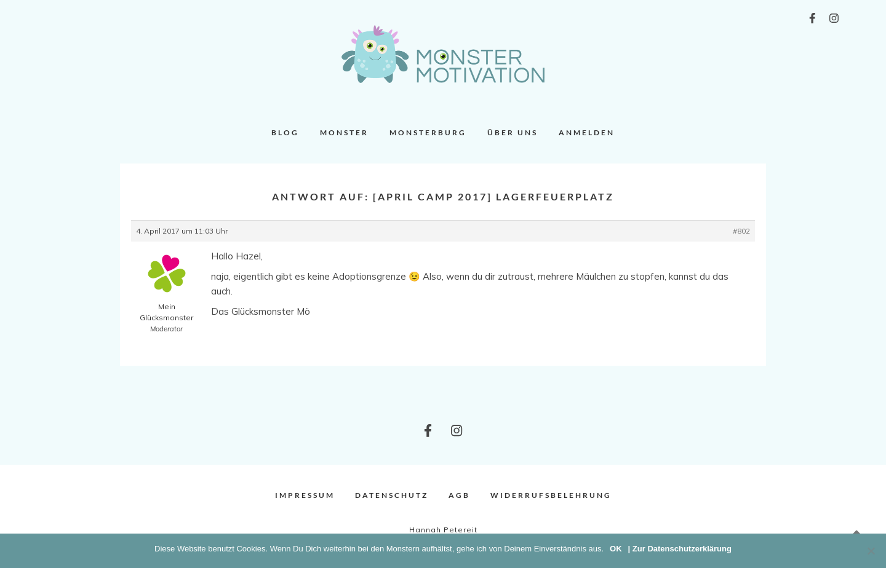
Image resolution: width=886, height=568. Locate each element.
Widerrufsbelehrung (551, 495)
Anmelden (587, 132)
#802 (741, 230)
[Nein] (870, 551)
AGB (459, 495)
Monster (344, 132)
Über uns (512, 132)
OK (616, 548)
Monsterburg (427, 132)
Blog (285, 132)
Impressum (305, 495)
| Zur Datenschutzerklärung (680, 548)
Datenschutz (391, 495)
